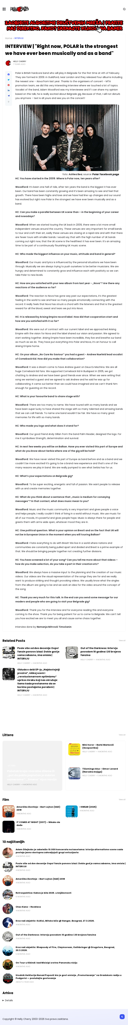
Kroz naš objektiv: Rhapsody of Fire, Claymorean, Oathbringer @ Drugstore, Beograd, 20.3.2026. (65, 949)
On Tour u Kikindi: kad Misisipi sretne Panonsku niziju (46, 962)
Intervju (19, 38)
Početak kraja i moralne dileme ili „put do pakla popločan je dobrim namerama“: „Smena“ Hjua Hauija (32, 775)
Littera (11, 765)
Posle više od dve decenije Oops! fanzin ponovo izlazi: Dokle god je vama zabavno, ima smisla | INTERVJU (38, 653)
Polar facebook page (105, 174)
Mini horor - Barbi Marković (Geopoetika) (98, 746)
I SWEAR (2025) (88, 806)
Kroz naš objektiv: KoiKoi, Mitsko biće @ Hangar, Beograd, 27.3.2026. (55, 920)
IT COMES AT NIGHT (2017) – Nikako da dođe (38, 824)
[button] (9, 101)
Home (8, 38)
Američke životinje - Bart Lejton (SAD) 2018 (38, 808)
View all (122, 640)
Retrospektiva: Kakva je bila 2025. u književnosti (43, 892)
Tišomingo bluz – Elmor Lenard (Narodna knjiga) (100, 770)
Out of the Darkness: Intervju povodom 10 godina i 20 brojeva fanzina (100, 651)
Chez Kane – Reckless (28, 906)
